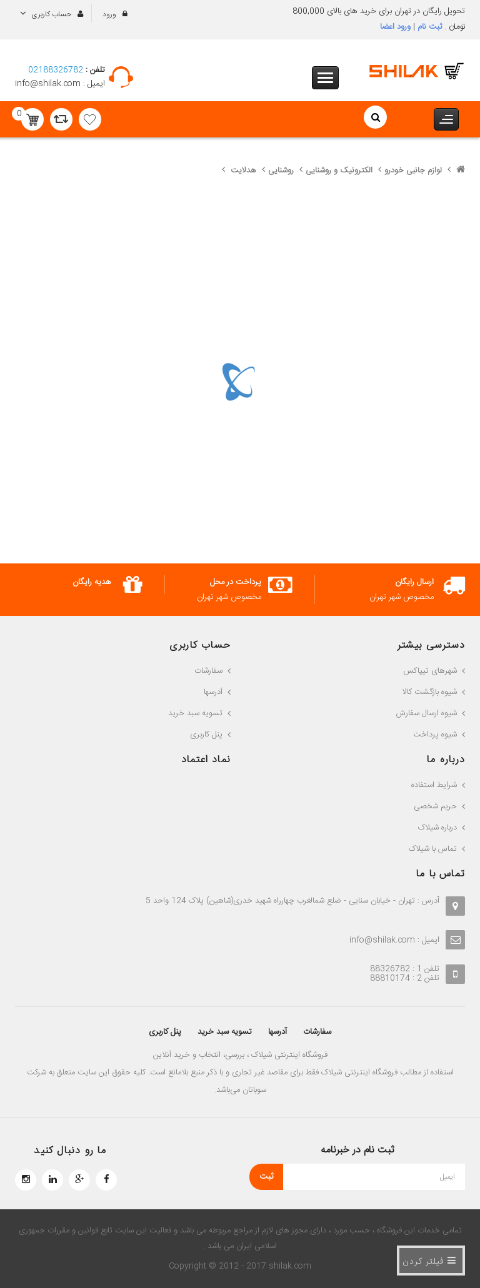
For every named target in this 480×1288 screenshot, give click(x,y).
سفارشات (315, 1032)
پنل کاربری (167, 1032)
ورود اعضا (395, 27)
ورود (110, 14)
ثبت (266, 1176)
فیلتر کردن (429, 1260)
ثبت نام (428, 27)
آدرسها (277, 1032)
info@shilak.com (49, 84)
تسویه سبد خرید (225, 1032)
